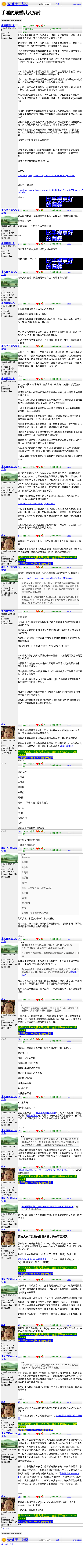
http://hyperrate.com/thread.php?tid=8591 (36, 503)
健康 (14, 4)
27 (19, 1356)
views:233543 (7, 1544)
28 (19, 1402)
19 (19, 1097)
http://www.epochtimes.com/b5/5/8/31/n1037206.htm (49, 578)
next (7, 1528)
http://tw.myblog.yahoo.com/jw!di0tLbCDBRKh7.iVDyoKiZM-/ (46, 175)
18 (19, 1039)
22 (19, 1198)
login (74, 4)
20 (19, 1131)
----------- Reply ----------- (11, 20)
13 (19, 763)
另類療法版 (32, 1115)
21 (19, 1167)
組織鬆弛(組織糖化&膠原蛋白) (32, 1259)
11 (19, 611)
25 (19, 1325)
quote (69, 29)
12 (19, 724)
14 (19, 831)
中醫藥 (23, 4)
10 (19, 567)
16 (19, 939)
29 (19, 1433)
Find (57, 4)
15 (19, 848)
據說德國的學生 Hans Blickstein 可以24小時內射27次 (43, 1170)
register (79, 4)
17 (19, 999)
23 (19, 1230)
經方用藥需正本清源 (46, 1112)
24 (19, 1279)
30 (19, 1496)
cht (9, 4)
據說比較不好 (66, 746)
